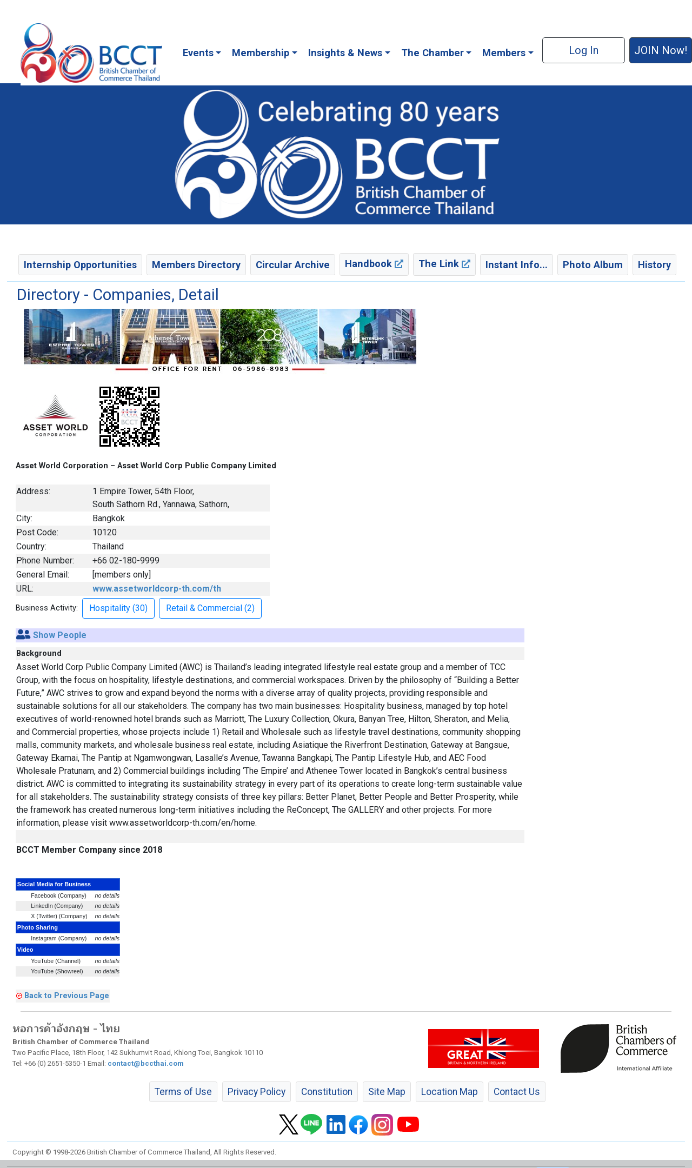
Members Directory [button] (196, 264)
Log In (583, 50)
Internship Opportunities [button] (80, 264)
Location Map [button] (449, 1091)
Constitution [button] (326, 1091)
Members (503, 52)
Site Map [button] (386, 1091)
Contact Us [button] (517, 1091)
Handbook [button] (374, 263)
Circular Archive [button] (293, 264)
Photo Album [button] (593, 264)
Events (198, 52)
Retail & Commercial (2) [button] (210, 608)
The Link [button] (444, 263)
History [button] (654, 264)
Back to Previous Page (66, 995)
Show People (59, 635)
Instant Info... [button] (516, 264)
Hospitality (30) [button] (118, 608)
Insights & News (345, 52)
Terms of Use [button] (183, 1091)
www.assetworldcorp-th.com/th (156, 588)
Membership (260, 52)
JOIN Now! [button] (660, 50)
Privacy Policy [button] (256, 1091)
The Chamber (432, 52)
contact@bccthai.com (146, 1063)
